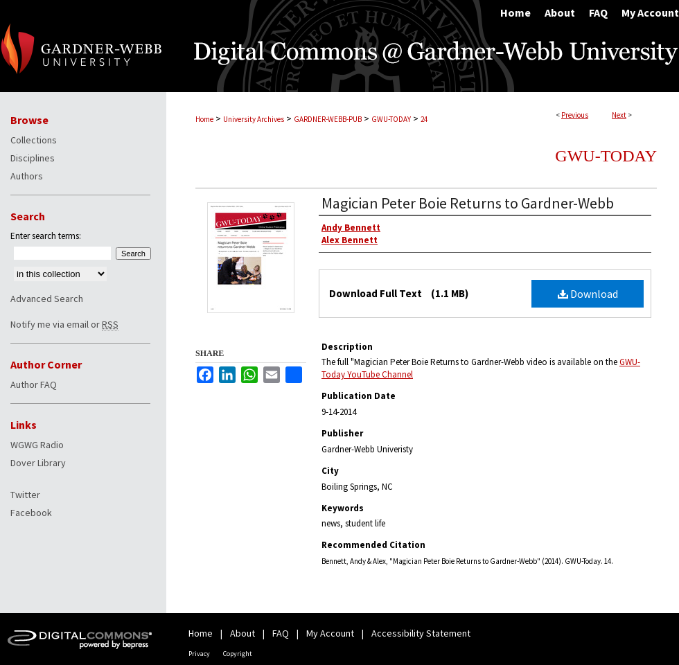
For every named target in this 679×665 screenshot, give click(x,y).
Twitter (25, 494)
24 (424, 119)
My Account (330, 633)
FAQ (280, 633)
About (242, 633)
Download (588, 294)
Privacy (199, 653)
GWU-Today (606, 156)
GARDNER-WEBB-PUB (328, 119)
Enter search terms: (45, 236)
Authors (26, 176)
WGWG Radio (37, 444)
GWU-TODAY (391, 119)
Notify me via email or (64, 324)
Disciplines (32, 158)
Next (619, 115)
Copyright (237, 653)
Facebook (31, 512)
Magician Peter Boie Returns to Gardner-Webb (467, 203)
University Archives (253, 119)
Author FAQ (33, 384)
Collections (33, 140)
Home (204, 119)
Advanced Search (46, 298)
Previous (574, 115)
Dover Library (38, 462)
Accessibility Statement (420, 633)
